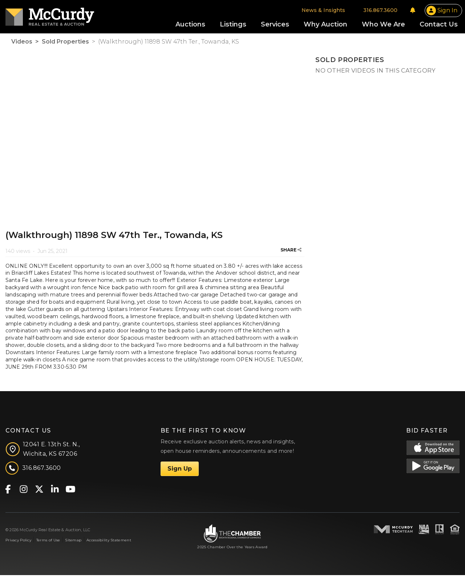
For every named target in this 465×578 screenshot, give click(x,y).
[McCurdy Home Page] (49, 15)
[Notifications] (413, 11)
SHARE (291, 252)
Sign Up (179, 471)
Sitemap (73, 543)
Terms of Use (48, 543)
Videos (21, 44)
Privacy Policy (18, 543)
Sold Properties (65, 44)
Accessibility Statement (108, 543)
